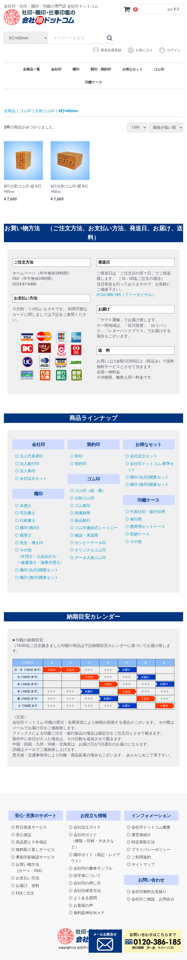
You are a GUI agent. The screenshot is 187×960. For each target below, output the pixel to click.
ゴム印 (159, 69)
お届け (104, 309)
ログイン (170, 50)
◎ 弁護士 (23, 505)
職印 (76, 69)
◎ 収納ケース (137, 534)
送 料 (104, 350)
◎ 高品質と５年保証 (29, 842)
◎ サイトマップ (141, 864)
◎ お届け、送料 (25, 885)
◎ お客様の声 (81, 905)
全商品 (10, 111)
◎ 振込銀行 (80, 520)
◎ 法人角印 (25, 471)
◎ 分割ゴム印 (82, 498)
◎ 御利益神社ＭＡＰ (87, 913)
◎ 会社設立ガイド (85, 827)
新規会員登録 (106, 50)
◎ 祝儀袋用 (80, 513)
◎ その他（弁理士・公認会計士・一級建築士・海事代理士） (39, 556)
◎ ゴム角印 (80, 505)
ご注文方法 (23, 262)
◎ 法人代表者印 (29, 456)
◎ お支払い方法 (25, 878)
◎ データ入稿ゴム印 (88, 557)
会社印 (56, 69)
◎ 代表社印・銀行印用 (145, 511)
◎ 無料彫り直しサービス (33, 849)
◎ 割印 (76, 456)
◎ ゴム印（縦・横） (88, 491)
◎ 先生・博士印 (29, 542)
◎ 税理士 (23, 535)
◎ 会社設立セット (31, 478)
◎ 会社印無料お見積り (147, 891)
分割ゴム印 (45, 111)
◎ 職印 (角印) (27, 528)
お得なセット (132, 69)
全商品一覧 (31, 69)
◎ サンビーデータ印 (88, 542)
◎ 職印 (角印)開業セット (36, 577)
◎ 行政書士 (25, 520)
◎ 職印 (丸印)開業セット (36, 570)
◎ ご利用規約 (139, 857)
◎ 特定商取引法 (141, 842)
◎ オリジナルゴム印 (88, 550)
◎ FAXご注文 (22, 893)
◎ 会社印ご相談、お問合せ (150, 899)
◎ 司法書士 (25, 513)
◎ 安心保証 (21, 834)
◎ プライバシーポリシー (148, 849)
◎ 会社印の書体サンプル (90, 868)
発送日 (104, 262)
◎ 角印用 (133, 519)
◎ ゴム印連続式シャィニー (94, 528)
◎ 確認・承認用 (84, 535)
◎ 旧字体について (85, 876)
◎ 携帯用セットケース (145, 526)
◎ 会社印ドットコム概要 (148, 827)
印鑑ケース (93, 82)
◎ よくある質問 (83, 898)
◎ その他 (133, 541)
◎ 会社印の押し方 (85, 883)
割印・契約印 (101, 69)
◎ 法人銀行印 (27, 463)
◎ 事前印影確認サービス (33, 857)
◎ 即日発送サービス (29, 827)
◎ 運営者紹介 (139, 834)
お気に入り (140, 50)
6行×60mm (68, 111)
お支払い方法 (25, 298)
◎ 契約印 (78, 463)
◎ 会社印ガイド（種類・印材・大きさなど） (91, 840)
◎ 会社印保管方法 (85, 890)
